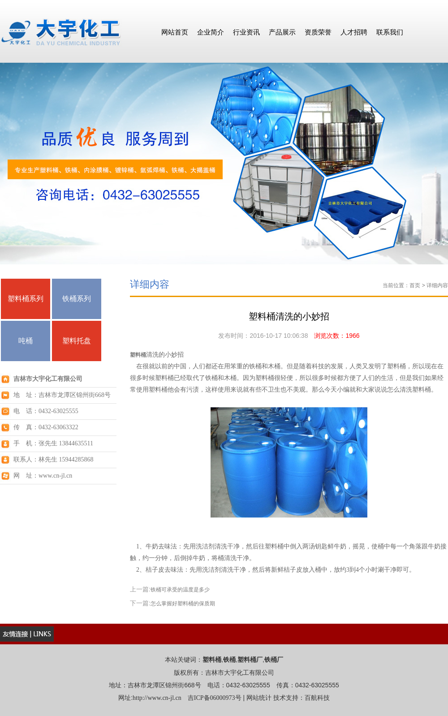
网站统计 (258, 697)
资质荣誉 (318, 32)
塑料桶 (138, 355)
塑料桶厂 (250, 659)
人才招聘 (353, 32)
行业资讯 (246, 32)
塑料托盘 (76, 341)
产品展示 (282, 32)
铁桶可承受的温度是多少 (180, 590)
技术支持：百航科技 (301, 697)
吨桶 (25, 341)
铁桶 (229, 659)
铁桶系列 (76, 298)
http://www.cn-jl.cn (157, 697)
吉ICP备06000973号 (214, 697)
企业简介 (210, 32)
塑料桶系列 (25, 298)
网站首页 (174, 32)
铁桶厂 (273, 659)
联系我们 (389, 32)
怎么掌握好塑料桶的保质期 (183, 603)
